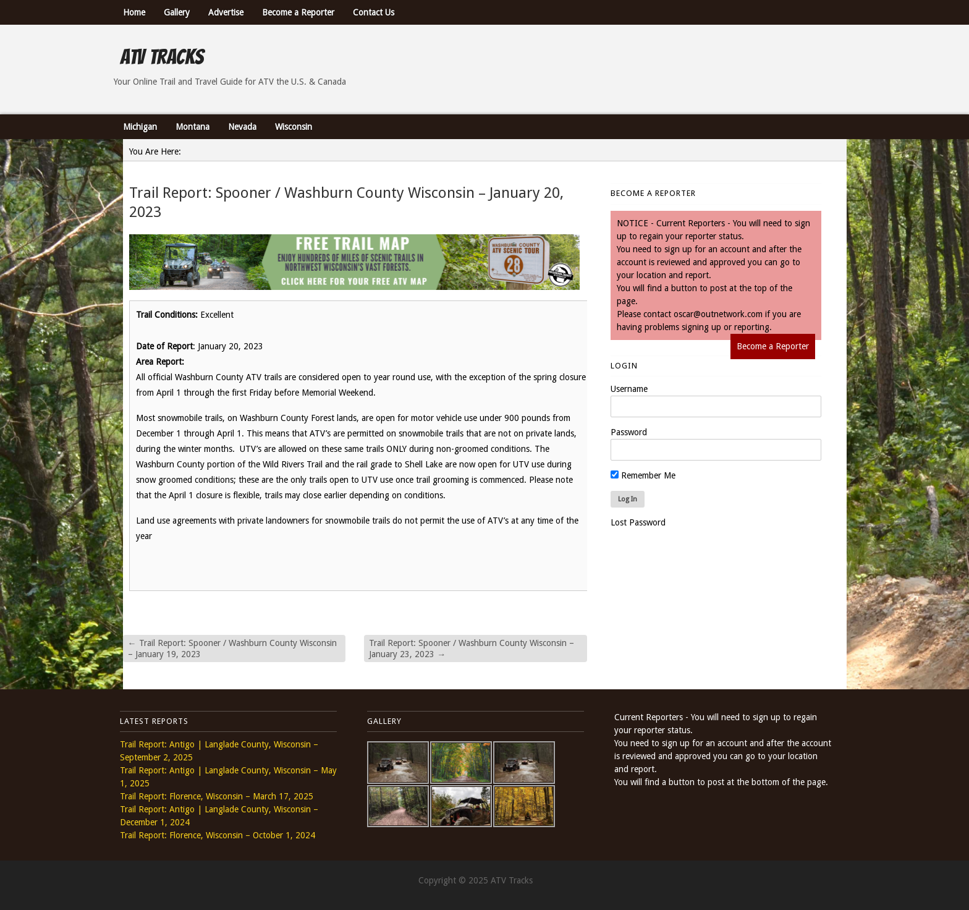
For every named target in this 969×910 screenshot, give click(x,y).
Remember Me (643, 475)
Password (629, 432)
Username (629, 389)
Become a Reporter (298, 12)
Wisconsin (293, 127)
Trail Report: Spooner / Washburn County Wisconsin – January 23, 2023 (471, 648)
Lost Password (638, 522)
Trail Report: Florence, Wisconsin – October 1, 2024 (217, 835)
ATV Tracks (161, 56)
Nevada (242, 127)
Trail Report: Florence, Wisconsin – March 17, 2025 (216, 796)
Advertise (225, 12)
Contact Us (373, 12)
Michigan (140, 127)
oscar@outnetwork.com (718, 314)
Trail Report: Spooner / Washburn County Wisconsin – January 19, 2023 (232, 648)
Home (134, 12)
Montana (192, 127)
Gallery (177, 12)
